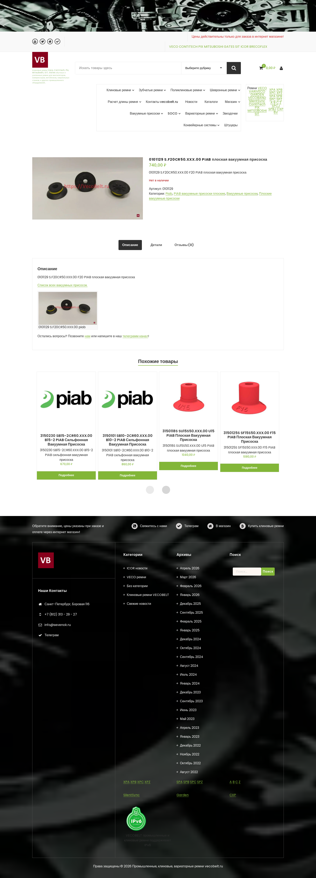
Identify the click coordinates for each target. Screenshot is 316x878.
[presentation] (150, 490)
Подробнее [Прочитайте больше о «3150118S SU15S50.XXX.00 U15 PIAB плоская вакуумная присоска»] (188, 466)
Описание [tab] (130, 245)
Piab (168, 193)
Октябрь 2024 (190, 733)
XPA (272, 89)
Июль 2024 (188, 760)
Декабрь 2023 (190, 778)
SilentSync (257, 101)
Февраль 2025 (191, 707)
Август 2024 (189, 751)
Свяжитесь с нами (153, 529)
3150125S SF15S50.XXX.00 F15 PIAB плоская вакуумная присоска (249, 437)
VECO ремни (136, 663)
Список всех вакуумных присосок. (62, 285)
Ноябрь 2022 (190, 840)
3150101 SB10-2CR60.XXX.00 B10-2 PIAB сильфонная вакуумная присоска (127, 440)
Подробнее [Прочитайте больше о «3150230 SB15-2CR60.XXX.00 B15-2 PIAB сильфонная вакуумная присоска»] (66, 475)
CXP (280, 109)
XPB (279, 89)
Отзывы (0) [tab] (184, 245)
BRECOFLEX (258, 46)
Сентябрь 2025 (191, 698)
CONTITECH (188, 46)
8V (276, 112)
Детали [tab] (156, 245)
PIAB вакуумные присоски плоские (199, 193)
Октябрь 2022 (190, 849)
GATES (229, 46)
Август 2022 (189, 857)
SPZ (279, 99)
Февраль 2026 (191, 671)
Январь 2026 (190, 680)
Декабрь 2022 (190, 831)
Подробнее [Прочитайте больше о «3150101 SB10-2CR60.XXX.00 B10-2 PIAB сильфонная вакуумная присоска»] (127, 475)
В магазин (223, 529)
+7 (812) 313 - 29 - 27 (61, 700)
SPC (272, 99)
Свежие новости (139, 689)
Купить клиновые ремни (266, 529)
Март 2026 (188, 663)
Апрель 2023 (189, 813)
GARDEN (257, 94)
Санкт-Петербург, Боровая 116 (67, 690)
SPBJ (272, 109)
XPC (272, 93)
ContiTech (257, 104)
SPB (279, 96)
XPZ (279, 93)
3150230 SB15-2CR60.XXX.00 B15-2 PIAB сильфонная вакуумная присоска (66, 440)
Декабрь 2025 (190, 689)
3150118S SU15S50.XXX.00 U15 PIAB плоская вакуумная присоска (189, 435)
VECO (173, 46)
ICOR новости (137, 654)
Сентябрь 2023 (191, 787)
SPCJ (276, 105)
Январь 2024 (190, 769)
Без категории (137, 671)
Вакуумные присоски (242, 193)
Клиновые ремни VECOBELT (148, 680)
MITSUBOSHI (213, 46)
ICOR (244, 46)
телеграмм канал (135, 336)
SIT (237, 46)
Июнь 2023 (188, 795)
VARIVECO (257, 91)
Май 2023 (187, 804)
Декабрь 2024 (190, 725)
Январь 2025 (190, 716)
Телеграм (191, 529)
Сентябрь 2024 (191, 742)
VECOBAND (257, 97)
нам (87, 336)
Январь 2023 (189, 822)
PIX (200, 46)
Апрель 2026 (189, 654)
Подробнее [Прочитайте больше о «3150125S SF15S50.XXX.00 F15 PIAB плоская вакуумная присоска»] (249, 468)
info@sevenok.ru (58, 710)
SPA (272, 96)
